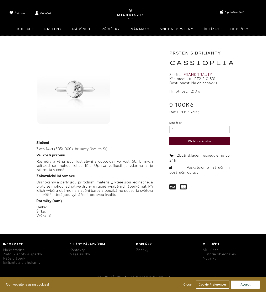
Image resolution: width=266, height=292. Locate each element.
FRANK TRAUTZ (197, 74)
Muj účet (210, 250)
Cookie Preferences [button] (213, 284)
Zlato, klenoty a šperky (22, 254)
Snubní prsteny (176, 29)
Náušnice (81, 29)
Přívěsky (111, 29)
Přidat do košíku (199, 141)
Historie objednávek (219, 254)
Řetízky (212, 29)
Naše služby (80, 254)
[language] (17, 13)
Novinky (209, 258)
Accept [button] (245, 284)
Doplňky (239, 29)
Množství (175, 123)
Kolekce (25, 29)
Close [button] (187, 284)
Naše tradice (14, 250)
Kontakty (77, 250)
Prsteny (53, 29)
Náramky (140, 29)
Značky (142, 250)
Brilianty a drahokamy (21, 262)
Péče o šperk (14, 258)
